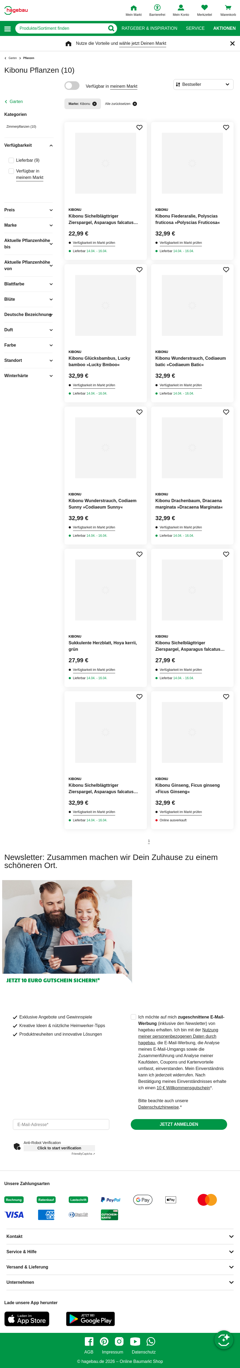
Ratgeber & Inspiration (149, 28)
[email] (61, 1124)
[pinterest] (104, 1341)
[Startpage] (16, 10)
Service (195, 28)
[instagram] (119, 1341)
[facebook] (89, 1341)
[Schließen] (232, 43)
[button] (7, 28)
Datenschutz (144, 1352)
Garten (16, 101)
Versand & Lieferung (27, 1267)
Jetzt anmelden (179, 1124)
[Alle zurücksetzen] (135, 104)
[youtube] (135, 1341)
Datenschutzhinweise (158, 1107)
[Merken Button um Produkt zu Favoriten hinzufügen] (139, 127)
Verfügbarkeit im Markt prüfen (94, 243)
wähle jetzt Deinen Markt (142, 43)
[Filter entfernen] (94, 104)
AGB (88, 1352)
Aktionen (224, 28)
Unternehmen (20, 1282)
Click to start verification (59, 1148)
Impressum (112, 1352)
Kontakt (14, 1236)
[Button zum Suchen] (111, 28)
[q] (60, 28)
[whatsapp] (151, 1341)
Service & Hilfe (21, 1251)
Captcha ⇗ (83, 1153)
